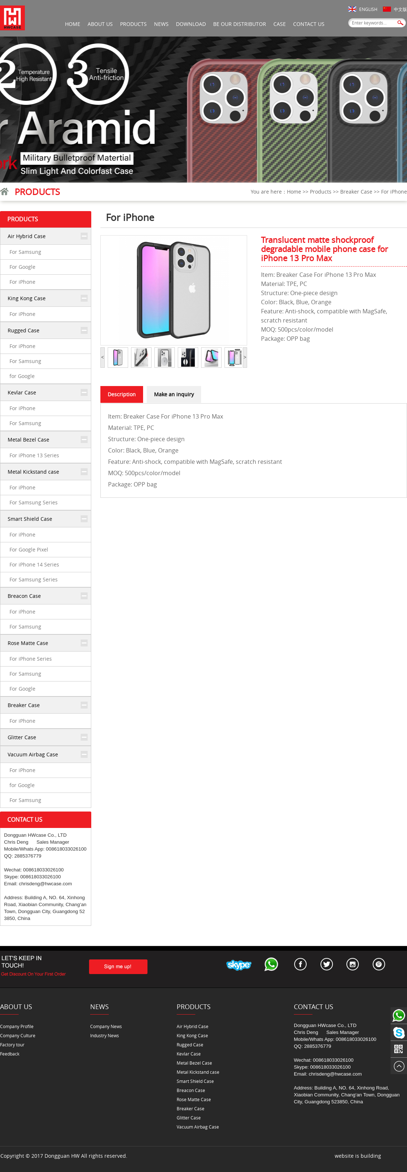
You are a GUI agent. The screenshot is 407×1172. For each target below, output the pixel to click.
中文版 (400, 9)
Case (279, 23)
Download (191, 23)
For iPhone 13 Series (34, 455)
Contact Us (309, 23)
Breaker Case (356, 191)
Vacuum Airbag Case (33, 754)
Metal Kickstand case (33, 471)
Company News (106, 1026)
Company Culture (17, 1035)
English (368, 9)
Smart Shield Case (30, 518)
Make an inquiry (174, 394)
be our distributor (239, 23)
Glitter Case (22, 737)
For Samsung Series (33, 502)
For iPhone (394, 191)
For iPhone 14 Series (34, 564)
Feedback (9, 1054)
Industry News (104, 1035)
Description (122, 394)
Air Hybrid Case (27, 236)
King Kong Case (27, 298)
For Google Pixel (28, 549)
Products (133, 23)
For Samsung (25, 251)
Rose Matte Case (28, 643)
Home (72, 23)
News (161, 23)
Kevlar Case (22, 392)
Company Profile (17, 1026)
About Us (100, 23)
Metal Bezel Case (28, 439)
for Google (22, 376)
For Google (22, 266)
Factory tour (12, 1044)
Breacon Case (24, 595)
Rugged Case (23, 330)
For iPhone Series (30, 658)
